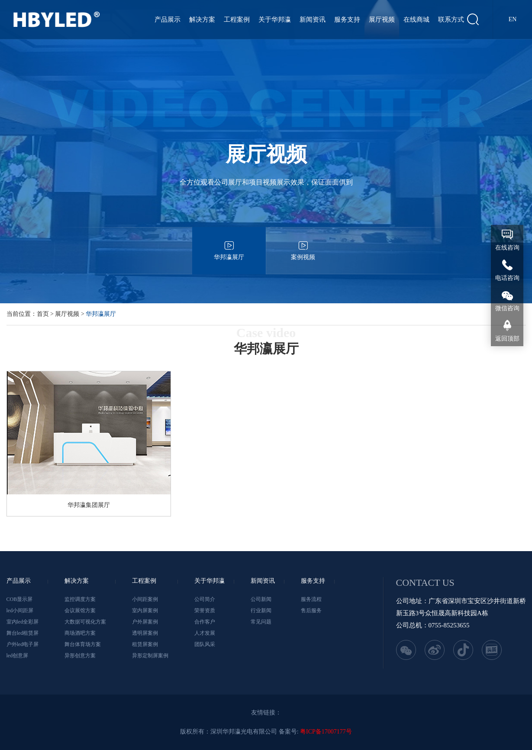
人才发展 (204, 633)
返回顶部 (507, 338)
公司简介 (204, 599)
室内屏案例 (145, 610)
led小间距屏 (20, 610)
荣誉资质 (204, 610)
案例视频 (303, 243)
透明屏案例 (145, 633)
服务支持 (347, 19)
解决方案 (202, 19)
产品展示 (168, 19)
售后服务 (311, 610)
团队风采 (204, 644)
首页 (43, 314)
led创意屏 (17, 656)
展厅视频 (382, 19)
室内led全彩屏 (22, 622)
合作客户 (204, 622)
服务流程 (311, 599)
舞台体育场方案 (82, 644)
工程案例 (237, 19)
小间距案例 (145, 599)
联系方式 (451, 19)
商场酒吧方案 (80, 633)
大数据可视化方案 (85, 622)
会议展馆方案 (80, 610)
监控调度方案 (80, 599)
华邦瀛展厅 (229, 243)
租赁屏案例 (145, 644)
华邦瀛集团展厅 (89, 505)
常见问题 (261, 622)
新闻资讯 (313, 19)
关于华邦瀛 (274, 19)
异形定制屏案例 (150, 656)
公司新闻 (261, 599)
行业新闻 (261, 610)
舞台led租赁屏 (22, 633)
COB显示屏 (19, 599)
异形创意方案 (80, 656)
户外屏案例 (145, 622)
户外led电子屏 (22, 644)
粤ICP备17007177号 (326, 731)
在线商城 (416, 19)
